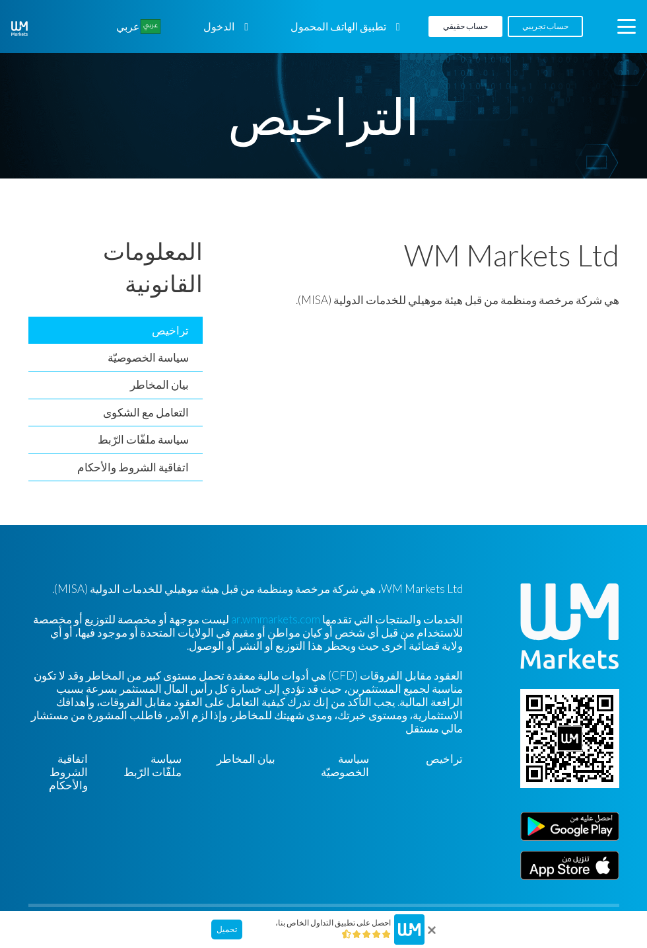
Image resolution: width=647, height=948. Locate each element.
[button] (626, 26)
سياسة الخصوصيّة (148, 357)
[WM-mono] (19, 28)
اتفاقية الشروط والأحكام (133, 467)
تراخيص (170, 330)
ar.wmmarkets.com (275, 619)
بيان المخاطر (159, 384)
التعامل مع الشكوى (146, 412)
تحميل (227, 929)
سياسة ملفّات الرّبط (143, 439)
